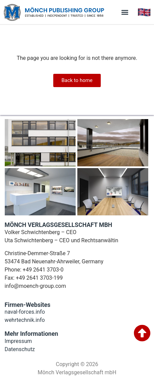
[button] (125, 12)
